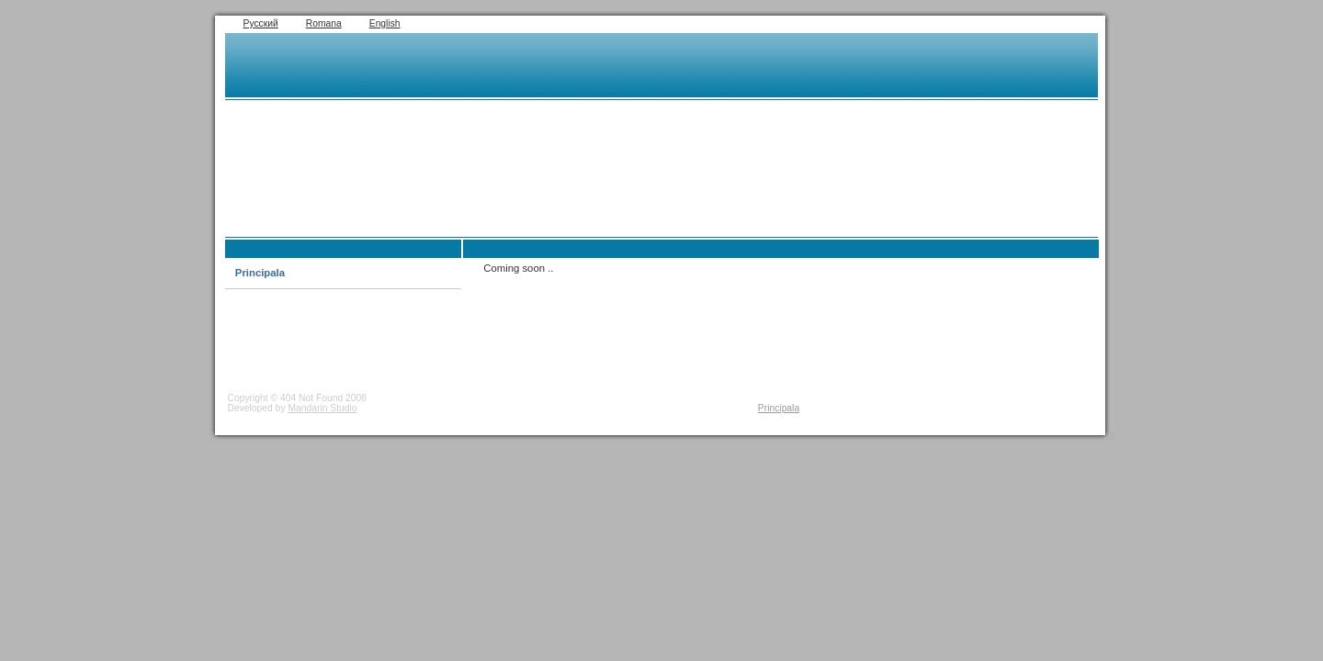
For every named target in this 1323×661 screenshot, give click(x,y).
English (385, 23)
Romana (324, 23)
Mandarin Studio (322, 408)
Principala (260, 272)
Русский (260, 23)
